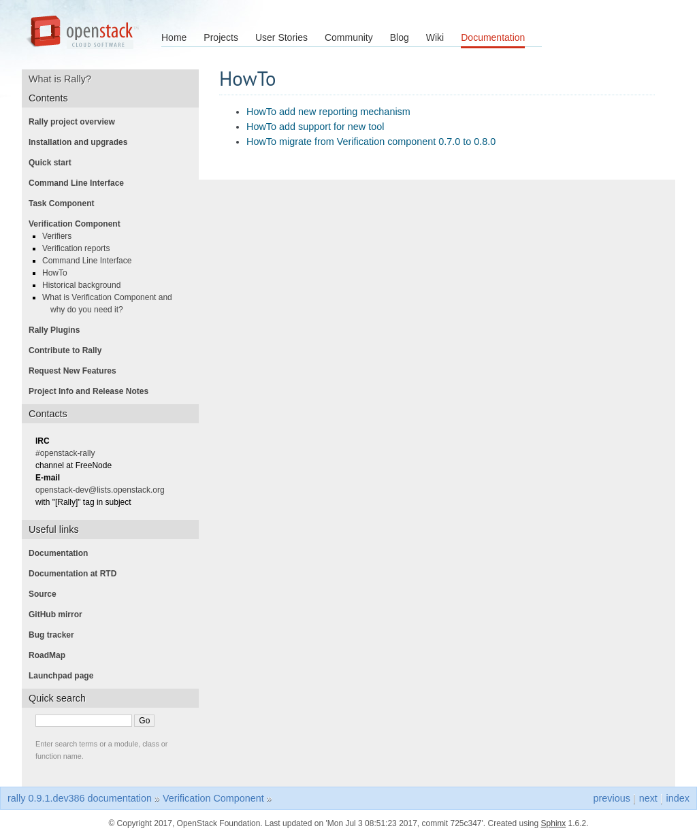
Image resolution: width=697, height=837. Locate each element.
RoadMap (51, 655)
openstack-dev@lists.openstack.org (104, 490)
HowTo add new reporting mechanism (328, 111)
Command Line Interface (80, 183)
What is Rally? (64, 78)
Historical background (85, 285)
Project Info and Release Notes (92, 391)
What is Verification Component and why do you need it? (111, 303)
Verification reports (80, 248)
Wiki (435, 37)
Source (46, 594)
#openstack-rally (69, 453)
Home (174, 37)
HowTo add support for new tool (315, 126)
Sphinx (553, 823)
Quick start (54, 162)
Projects (221, 37)
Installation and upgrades (82, 142)
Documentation (493, 37)
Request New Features (76, 371)
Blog (399, 37)
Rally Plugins (58, 330)
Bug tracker (55, 635)
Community (349, 37)
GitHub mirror (59, 614)
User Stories (281, 37)
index (678, 798)
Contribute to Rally (69, 350)
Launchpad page (65, 675)
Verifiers (60, 236)
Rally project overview (76, 122)
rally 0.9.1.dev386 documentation (79, 798)
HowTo (58, 273)
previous (611, 798)
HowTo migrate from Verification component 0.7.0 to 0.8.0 (371, 141)
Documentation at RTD (76, 573)
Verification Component (78, 224)
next (648, 798)
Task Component (65, 203)
